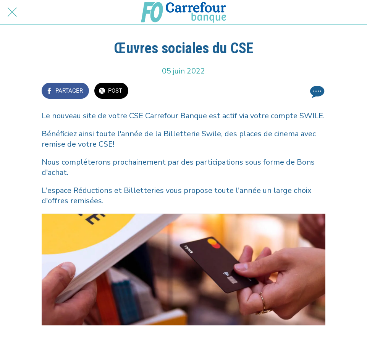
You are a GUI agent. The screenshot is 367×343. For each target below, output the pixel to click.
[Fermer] (12, 12)
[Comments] (316, 91)
